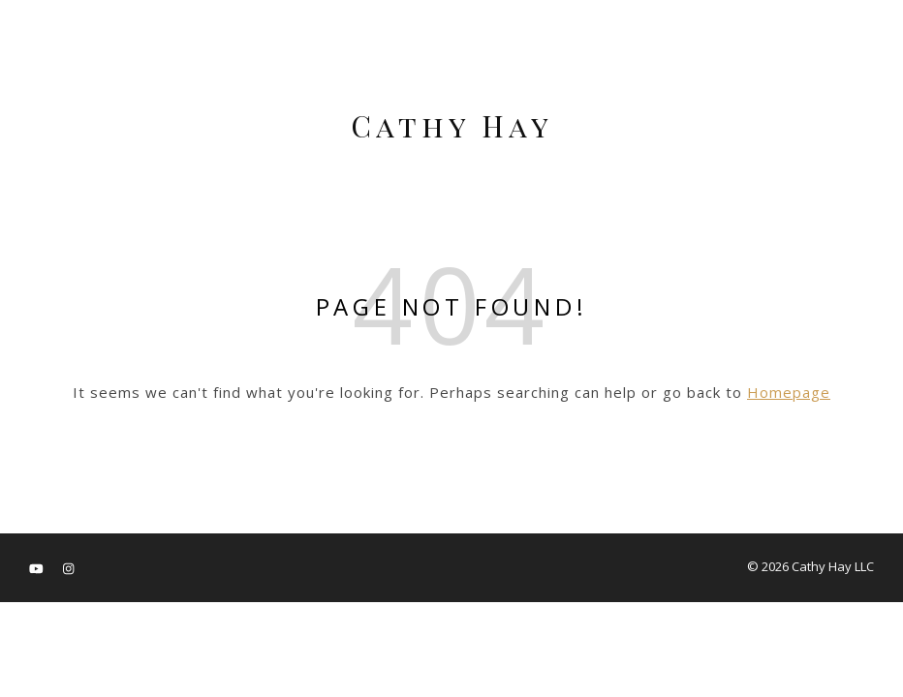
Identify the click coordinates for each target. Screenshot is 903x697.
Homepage (788, 392)
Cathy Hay (452, 126)
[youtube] (38, 568)
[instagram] (68, 568)
